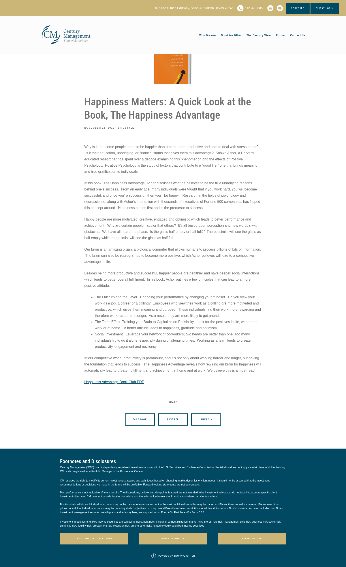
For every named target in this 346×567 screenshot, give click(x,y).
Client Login (325, 8)
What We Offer (231, 35)
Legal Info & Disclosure (94, 538)
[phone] (240, 8)
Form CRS (198, 512)
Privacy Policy (173, 538)
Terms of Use (252, 538)
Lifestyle (126, 128)
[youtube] (280, 8)
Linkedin (206, 419)
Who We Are (207, 35)
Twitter (173, 419)
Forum (280, 35)
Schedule (297, 8)
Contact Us (297, 35)
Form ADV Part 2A (172, 512)
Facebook (140, 419)
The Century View (258, 35)
